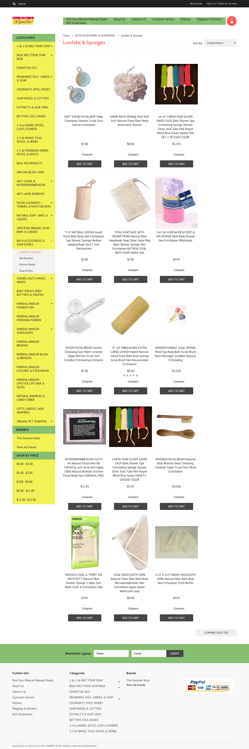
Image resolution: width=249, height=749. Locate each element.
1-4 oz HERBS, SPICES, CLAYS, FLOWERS (30, 127)
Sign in (210, 3)
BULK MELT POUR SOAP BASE (31, 57)
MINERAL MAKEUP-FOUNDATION (28, 305)
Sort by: (198, 43)
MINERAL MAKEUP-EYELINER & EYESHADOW (33, 369)
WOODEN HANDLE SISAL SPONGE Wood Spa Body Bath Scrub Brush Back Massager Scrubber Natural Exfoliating (175, 354)
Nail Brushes (26, 258)
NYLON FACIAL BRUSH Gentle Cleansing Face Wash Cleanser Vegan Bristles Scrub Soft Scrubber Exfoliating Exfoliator (83, 354)
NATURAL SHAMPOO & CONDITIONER (31, 398)
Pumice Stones (27, 264)
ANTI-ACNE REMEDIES (31, 194)
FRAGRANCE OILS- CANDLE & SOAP (33, 78)
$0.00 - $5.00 (25, 464)
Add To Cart (84, 163)
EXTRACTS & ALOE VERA (32, 107)
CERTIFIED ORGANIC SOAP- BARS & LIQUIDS (34, 230)
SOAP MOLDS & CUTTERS (33, 98)
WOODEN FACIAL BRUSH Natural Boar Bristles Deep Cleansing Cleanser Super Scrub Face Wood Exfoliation (175, 465)
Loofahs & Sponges (30, 252)
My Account (196, 3)
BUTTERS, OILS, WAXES (31, 116)
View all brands (26, 447)
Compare (87, 154)
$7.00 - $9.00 (24, 482)
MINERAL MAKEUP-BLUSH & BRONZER (32, 356)
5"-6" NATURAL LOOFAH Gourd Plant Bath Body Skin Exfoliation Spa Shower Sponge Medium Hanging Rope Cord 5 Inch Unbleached (83, 240)
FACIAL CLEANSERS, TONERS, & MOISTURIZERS (34, 204)
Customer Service (163, 19)
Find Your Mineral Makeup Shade (86, 19)
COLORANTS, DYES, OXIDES (33, 89)
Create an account (227, 3)
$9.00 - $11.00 (25, 491)
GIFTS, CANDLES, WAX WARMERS (30, 410)
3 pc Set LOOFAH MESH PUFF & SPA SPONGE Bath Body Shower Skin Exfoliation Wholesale (175, 236)
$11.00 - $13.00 (26, 500)
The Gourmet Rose (28, 438)
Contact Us (139, 19)
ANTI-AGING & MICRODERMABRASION (31, 183)
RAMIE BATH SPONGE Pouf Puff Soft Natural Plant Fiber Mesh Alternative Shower (129, 121)
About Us (119, 19)
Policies (185, 19)
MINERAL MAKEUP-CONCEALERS (28, 331)
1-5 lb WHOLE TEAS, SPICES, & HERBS (29, 139)
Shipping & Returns (209, 19)
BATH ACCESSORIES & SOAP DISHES (31, 242)
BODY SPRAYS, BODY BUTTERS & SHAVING (30, 293)
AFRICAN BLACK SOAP (30, 172)
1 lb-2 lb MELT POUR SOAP (33, 46)
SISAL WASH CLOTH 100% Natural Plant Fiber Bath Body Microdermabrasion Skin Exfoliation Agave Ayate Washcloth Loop (129, 583)
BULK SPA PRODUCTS (30, 163)
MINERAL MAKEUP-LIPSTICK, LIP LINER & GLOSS (31, 383)
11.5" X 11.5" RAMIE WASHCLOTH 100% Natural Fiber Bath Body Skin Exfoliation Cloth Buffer (175, 579)
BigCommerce (90, 746)
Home (66, 35)
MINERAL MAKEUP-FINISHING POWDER (29, 318)
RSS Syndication (76, 23)
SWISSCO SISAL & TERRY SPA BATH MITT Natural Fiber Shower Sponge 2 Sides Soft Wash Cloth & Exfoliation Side (84, 581)
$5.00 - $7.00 (24, 473)
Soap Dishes (26, 270)
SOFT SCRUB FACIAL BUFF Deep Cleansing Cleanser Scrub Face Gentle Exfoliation (83, 121)
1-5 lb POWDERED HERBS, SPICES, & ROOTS (33, 152)
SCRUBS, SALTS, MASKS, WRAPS (31, 280)
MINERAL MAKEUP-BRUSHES (28, 343)
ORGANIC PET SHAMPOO (32, 421)
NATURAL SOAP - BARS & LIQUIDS (32, 217)
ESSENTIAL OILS (27, 68)
